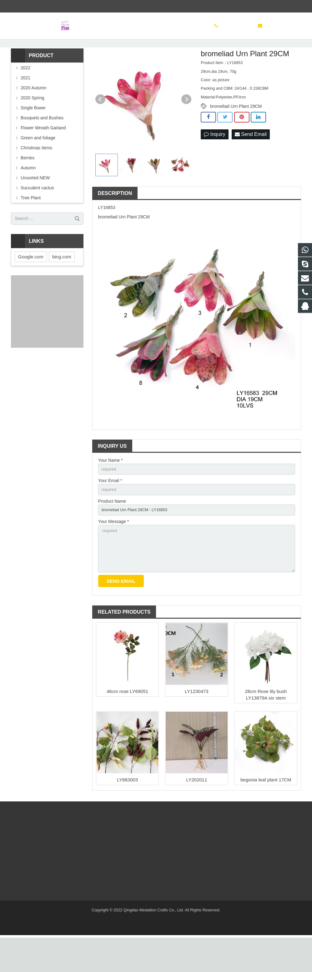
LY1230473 (197, 725)
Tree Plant (31, 223)
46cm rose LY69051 (127, 725)
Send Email (251, 160)
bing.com (61, 282)
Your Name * (110, 486)
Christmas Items (36, 173)
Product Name (112, 529)
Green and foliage (38, 163)
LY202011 (196, 814)
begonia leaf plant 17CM (265, 814)
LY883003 (127, 814)
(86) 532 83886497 (32, 6)
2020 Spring (32, 123)
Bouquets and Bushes (42, 143)
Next (186, 126)
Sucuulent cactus (37, 213)
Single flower (33, 133)
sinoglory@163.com (78, 6)
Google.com (30, 282)
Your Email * (110, 507)
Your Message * (113, 551)
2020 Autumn (34, 113)
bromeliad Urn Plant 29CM (236, 132)
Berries (27, 183)
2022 (25, 93)
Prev (100, 126)
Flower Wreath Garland (43, 153)
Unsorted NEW (35, 203)
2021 (25, 103)
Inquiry (214, 160)
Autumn (28, 193)
